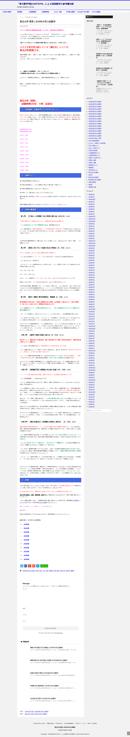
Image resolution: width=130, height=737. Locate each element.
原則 (47, 571)
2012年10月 (91, 392)
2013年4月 (91, 384)
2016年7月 (91, 333)
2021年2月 (91, 275)
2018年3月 (91, 302)
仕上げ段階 (43, 502)
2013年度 (26, 536)
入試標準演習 (45, 12)
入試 (44, 571)
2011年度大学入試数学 (94, 104)
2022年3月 (91, 262)
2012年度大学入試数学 (94, 106)
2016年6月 (91, 336)
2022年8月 (91, 250)
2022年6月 (91, 255)
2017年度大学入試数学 (94, 118)
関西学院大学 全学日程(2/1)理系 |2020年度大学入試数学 (48, 660)
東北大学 (62, 571)
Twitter (77, 723)
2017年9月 (91, 311)
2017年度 (26, 551)
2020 (37, 571)
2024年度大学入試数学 (94, 136)
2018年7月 (91, 294)
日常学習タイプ (92, 170)
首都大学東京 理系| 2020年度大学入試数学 (44, 673)
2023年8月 (91, 223)
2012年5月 (91, 397)
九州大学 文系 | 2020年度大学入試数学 (36, 711)
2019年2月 (91, 289)
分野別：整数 (92, 162)
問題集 (51, 571)
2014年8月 (91, 372)
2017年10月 (91, 309)
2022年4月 (91, 260)
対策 (55, 571)
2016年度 (26, 547)
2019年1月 (91, 292)
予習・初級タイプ (93, 145)
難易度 (72, 571)
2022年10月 (91, 245)
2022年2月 (91, 265)
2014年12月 (91, 367)
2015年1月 (91, 365)
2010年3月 (91, 404)
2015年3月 (91, 360)
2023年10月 (91, 221)
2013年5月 (91, 382)
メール (25, 615)
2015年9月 (91, 353)
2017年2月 (91, 321)
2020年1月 (91, 284)
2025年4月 (91, 194)
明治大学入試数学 (93, 172)
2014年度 (26, 540)
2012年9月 (91, 394)
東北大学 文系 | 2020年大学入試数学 (36, 714)
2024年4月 (91, 206)
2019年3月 (91, 287)
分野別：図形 (92, 160)
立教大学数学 (92, 182)
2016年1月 (91, 348)
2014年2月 (91, 377)
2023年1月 (91, 238)
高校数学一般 (92, 187)
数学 (58, 571)
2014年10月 (91, 370)
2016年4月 (91, 341)
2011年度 (26, 528)
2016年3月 (91, 343)
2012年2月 (91, 399)
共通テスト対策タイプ (94, 157)
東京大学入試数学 (93, 177)
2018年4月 (91, 299)
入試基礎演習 (32, 12)
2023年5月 (91, 228)
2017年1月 (91, 323)
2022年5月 (91, 258)
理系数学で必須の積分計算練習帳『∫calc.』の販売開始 (104, 55)
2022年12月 (91, 241)
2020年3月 (91, 280)
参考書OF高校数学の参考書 (65, 730)
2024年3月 (91, 209)
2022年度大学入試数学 (94, 131)
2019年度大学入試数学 (94, 123)
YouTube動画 (96, 12)
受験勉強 (91, 167)
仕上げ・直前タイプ (94, 148)
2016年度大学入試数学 (94, 116)
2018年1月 (91, 306)
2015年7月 (91, 355)
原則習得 (19, 12)
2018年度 (26, 555)
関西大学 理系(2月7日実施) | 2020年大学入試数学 (46, 647)
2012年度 (26, 532)
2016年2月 (91, 345)
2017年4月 (91, 316)
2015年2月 (91, 363)
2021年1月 (91, 277)
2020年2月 (91, 282)
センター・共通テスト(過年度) (97, 143)
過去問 (68, 571)
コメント (25, 589)
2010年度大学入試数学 (94, 101)
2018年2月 (91, 304)
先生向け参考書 (92, 150)
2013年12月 (91, 380)
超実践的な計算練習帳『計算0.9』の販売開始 (104, 69)
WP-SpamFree (59, 633)
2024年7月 (91, 202)
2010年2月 (91, 406)
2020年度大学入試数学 (28, 571)
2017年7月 (91, 314)
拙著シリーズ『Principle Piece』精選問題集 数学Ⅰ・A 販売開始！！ (103, 41)
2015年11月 (91, 350)
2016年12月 (91, 326)
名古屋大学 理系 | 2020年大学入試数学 (43, 698)
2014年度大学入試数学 (94, 111)
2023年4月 (91, 231)
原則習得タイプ (92, 165)
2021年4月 (91, 270)
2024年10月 (91, 199)
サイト (24, 621)
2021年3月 (91, 272)
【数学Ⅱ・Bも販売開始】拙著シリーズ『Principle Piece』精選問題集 (104, 26)
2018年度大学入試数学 (94, 121)
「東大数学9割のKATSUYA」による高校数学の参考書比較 (45, 3)
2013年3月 (91, 387)
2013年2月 (91, 389)
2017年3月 (91, 319)
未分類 (90, 175)
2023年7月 (91, 226)
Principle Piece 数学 (83, 12)
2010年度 (26, 524)
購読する (90, 17)
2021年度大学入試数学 (94, 128)
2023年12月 (91, 216)
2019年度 (26, 559)
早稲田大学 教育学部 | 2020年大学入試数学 (44, 686)
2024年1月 (91, 214)
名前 (24, 608)
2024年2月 (91, 211)
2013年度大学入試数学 (94, 109)
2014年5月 (91, 375)
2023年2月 (91, 236)
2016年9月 (91, 331)
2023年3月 (91, 233)
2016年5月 (91, 338)
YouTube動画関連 (93, 140)
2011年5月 (91, 402)
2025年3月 (91, 197)
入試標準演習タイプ (94, 155)
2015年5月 (91, 358)
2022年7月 (91, 253)
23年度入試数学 (70, 12)
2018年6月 (91, 297)
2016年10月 (91, 328)
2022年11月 (91, 243)
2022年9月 (91, 248)
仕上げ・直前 (58, 12)
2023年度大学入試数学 (94, 133)
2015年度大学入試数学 (94, 114)
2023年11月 (91, 219)
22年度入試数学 (6, 12)
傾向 (40, 571)
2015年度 (26, 544)
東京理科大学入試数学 (94, 179)
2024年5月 (91, 204)
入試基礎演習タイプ (94, 153)
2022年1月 (91, 267)
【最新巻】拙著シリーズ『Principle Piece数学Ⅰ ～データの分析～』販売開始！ (104, 83)
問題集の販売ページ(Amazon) (54, 723)
